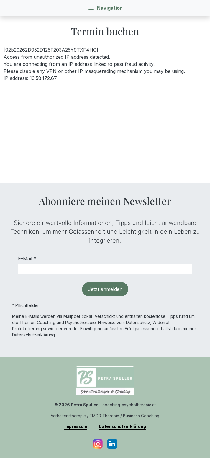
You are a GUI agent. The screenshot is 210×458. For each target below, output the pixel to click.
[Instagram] (98, 444)
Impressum (75, 426)
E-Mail (27, 258)
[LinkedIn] (112, 444)
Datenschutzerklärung (33, 334)
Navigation (105, 8)
